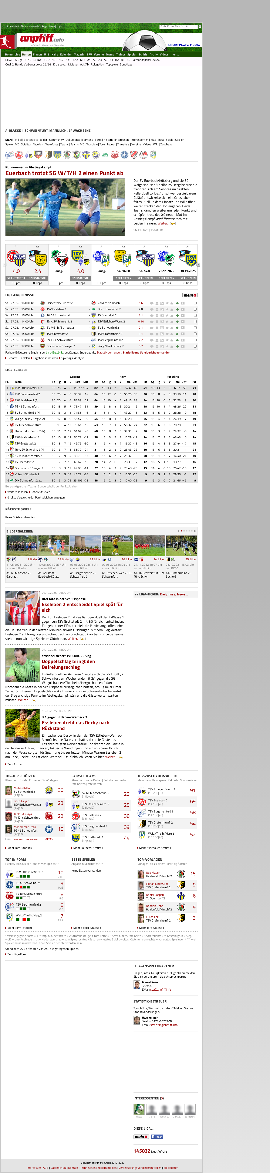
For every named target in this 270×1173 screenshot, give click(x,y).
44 (126, 838)
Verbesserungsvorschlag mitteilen (140, 1167)
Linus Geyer (21, 801)
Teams (64, 144)
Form (98, 139)
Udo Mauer (153, 872)
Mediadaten (170, 1167)
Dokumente (73, 139)
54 (193, 823)
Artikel (18, 139)
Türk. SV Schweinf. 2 (59, 321)
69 (193, 801)
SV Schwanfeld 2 (108, 327)
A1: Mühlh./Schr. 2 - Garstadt (18, 575)
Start (8, 139)
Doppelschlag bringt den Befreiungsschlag (68, 664)
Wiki (155, 144)
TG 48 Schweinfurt (58, 315)
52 (193, 834)
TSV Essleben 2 (56, 309)
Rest (161, 139)
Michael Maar (22, 788)
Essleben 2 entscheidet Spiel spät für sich (82, 607)
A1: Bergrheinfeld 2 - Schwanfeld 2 (83, 575)
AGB (45, 1167)
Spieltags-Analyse (72, 358)
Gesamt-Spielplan (18, 358)
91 (193, 790)
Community (56, 139)
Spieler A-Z (12, 144)
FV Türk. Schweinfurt (60, 340)
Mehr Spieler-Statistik (87, 927)
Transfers (123, 144)
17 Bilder (31, 559)
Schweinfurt (12, 26)
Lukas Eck (152, 917)
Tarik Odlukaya (23, 814)
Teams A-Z (77, 144)
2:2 (141, 340)
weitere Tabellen (17, 492)
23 (60, 803)
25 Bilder (191, 559)
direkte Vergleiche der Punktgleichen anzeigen (36, 497)
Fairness (87, 139)
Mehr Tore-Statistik (19, 847)
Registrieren (48, 26)
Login (59, 26)
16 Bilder (127, 559)
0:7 (141, 346)
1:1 (141, 333)
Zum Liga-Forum (17, 954)
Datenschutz (58, 1167)
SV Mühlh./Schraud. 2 (60, 327)
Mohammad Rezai (25, 827)
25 (126, 805)
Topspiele (92, 144)
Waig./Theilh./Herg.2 (111, 346)
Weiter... (163, 223)
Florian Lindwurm (157, 883)
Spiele (169, 139)
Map (153, 139)
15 (193, 873)
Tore (102, 144)
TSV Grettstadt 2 (57, 333)
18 (60, 829)
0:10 (141, 321)
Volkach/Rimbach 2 (110, 303)
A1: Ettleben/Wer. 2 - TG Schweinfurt (117, 575)
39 (126, 827)
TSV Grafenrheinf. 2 (110, 333)
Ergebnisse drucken (45, 358)
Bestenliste (31, 139)
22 (60, 816)
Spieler (179, 139)
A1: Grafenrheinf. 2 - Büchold (179, 575)
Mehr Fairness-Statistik (88, 847)
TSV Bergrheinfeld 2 (110, 340)
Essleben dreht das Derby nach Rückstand (76, 725)
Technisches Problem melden (98, 1167)
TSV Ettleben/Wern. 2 (111, 321)
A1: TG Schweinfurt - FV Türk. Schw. (149, 575)
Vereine (136, 144)
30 (60, 790)
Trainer (111, 144)
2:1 (141, 327)
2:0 (141, 309)
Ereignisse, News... (174, 594)
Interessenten (140, 139)
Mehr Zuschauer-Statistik (155, 847)
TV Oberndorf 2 (107, 315)
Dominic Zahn (154, 905)
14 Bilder (159, 559)
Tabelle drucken (40, 492)
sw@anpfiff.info (160, 989)
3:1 (141, 315)
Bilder (43, 139)
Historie (108, 139)
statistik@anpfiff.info (164, 1024)
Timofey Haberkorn (26, 840)
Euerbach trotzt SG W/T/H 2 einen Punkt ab (64, 173)
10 (60, 872)
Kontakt (73, 1167)
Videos (147, 144)
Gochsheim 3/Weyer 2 (61, 346)
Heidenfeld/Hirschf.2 (60, 303)
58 (193, 812)
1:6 (141, 303)
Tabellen (38, 144)
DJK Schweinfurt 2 (109, 309)
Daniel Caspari (155, 894)
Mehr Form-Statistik (20, 927)
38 (126, 816)
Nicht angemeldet (30, 26)
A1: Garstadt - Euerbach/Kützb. (48, 575)
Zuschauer (166, 144)
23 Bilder (63, 559)
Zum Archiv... (15, 764)
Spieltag (26, 144)
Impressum (34, 1167)
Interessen (122, 139)
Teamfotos (51, 144)
